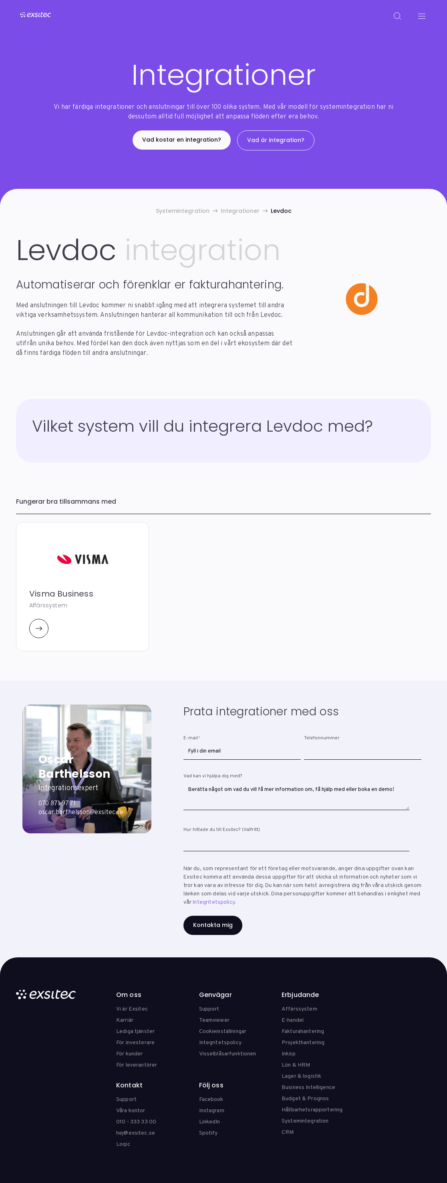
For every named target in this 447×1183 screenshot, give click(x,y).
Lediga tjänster (135, 1031)
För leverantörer (136, 1065)
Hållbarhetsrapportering (312, 1110)
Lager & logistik (301, 1076)
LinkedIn (209, 1122)
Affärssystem (299, 1009)
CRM (288, 1132)
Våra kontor (130, 1110)
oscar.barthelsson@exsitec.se (80, 813)
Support (209, 1009)
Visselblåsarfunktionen (227, 1054)
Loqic (123, 1144)
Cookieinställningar (223, 1031)
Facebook (211, 1099)
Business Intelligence (308, 1087)
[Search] (397, 16)
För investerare (135, 1042)
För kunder (129, 1054)
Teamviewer (214, 1020)
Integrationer (240, 211)
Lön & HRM (296, 1065)
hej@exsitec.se (135, 1133)
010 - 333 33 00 (136, 1122)
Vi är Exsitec (132, 1009)
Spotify (208, 1133)
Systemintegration (182, 211)
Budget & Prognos (305, 1098)
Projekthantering (303, 1042)
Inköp (289, 1054)
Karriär (124, 1020)
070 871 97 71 (57, 804)
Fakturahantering (303, 1031)
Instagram (211, 1110)
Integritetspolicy (214, 902)
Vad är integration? (275, 140)
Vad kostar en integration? (181, 140)
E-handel (293, 1020)
